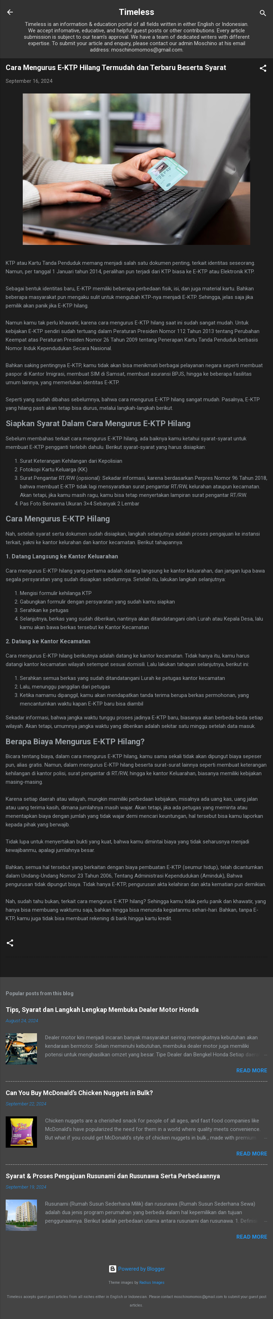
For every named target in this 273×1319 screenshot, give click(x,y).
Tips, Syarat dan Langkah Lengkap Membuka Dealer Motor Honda (102, 1009)
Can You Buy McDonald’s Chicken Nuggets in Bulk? (79, 1093)
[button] (263, 69)
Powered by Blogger (136, 1269)
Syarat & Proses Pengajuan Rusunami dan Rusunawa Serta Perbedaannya (113, 1176)
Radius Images (152, 1282)
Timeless (136, 12)
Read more (251, 1070)
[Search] (263, 14)
